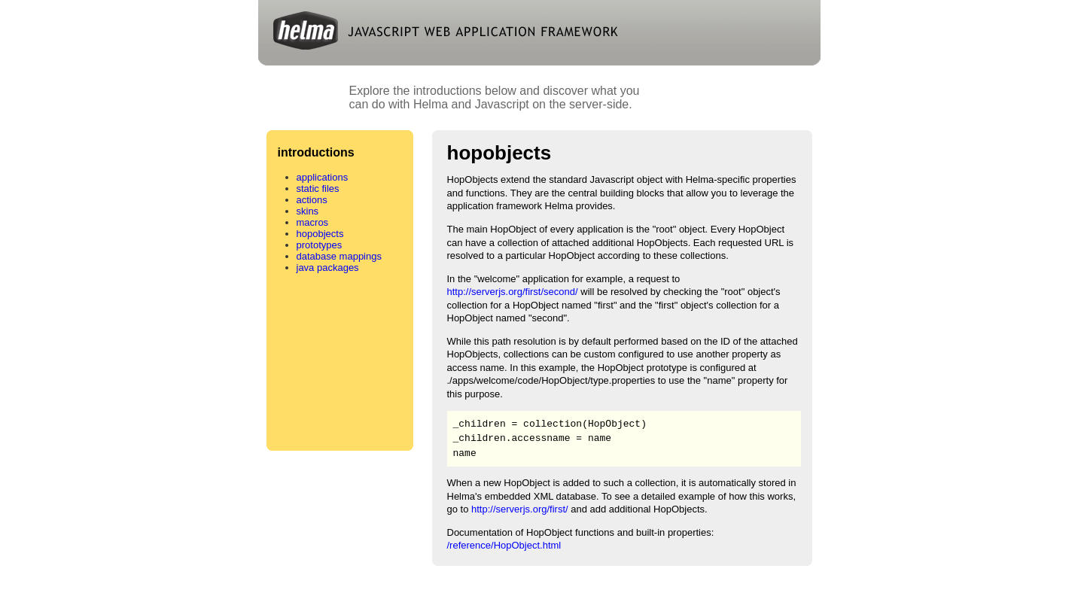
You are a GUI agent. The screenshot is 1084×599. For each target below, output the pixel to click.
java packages (328, 267)
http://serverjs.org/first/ (519, 509)
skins (308, 211)
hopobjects (320, 233)
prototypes (320, 245)
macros (313, 222)
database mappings (339, 256)
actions (312, 199)
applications (323, 177)
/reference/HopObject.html (504, 545)
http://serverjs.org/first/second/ (512, 291)
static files (318, 188)
